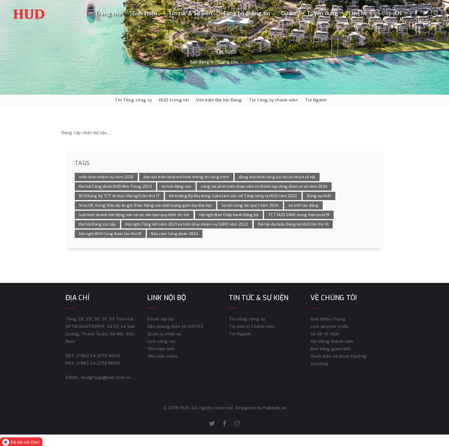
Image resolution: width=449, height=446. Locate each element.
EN (398, 13)
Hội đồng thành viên (332, 341)
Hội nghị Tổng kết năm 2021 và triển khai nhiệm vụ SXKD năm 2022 (186, 224)
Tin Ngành (316, 100)
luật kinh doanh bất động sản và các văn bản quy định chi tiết (134, 214)
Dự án (288, 13)
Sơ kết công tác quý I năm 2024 (250, 205)
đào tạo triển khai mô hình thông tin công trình (186, 177)
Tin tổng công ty (247, 319)
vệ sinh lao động (303, 205)
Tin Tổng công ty (133, 100)
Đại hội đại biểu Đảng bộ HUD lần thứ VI (293, 224)
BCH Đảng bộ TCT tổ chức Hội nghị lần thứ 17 (119, 195)
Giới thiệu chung (327, 319)
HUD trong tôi (174, 100)
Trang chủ (108, 13)
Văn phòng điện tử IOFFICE (175, 326)
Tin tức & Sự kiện (190, 13)
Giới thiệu (145, 13)
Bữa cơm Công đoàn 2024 (174, 233)
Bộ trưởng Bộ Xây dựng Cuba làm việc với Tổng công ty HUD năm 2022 (233, 195)
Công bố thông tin (246, 13)
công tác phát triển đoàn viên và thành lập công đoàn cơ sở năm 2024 (264, 186)
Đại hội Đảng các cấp (97, 224)
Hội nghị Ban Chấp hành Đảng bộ (229, 214)
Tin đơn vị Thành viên (252, 326)
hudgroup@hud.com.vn (105, 377)
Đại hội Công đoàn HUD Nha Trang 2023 (115, 186)
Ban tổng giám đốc (330, 349)
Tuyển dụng (322, 13)
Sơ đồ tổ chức (325, 334)
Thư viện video (162, 356)
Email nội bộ (160, 319)
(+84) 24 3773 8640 (98, 356)
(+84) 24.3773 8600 (98, 363)
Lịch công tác (161, 341)
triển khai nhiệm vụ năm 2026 (106, 177)
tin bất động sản (176, 186)
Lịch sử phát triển (329, 326)
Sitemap (319, 364)
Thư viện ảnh (160, 349)
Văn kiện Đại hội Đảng (219, 100)
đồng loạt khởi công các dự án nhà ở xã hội (277, 177)
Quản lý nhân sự (164, 334)
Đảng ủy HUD (319, 195)
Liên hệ (358, 13)
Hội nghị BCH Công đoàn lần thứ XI (110, 233)
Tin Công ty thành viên (273, 100)
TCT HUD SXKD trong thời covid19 (298, 214)
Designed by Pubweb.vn (260, 408)
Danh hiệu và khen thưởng (338, 356)
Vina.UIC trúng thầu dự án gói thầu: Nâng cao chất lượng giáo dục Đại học (145, 205)
